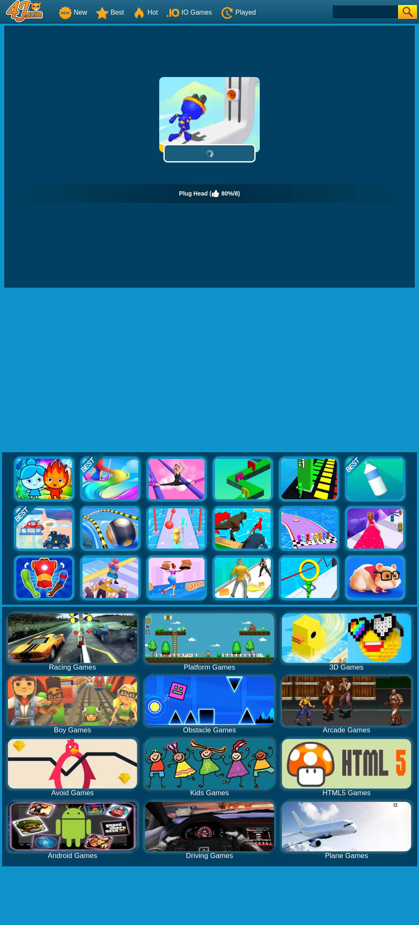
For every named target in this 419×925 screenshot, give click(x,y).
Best (110, 12)
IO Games (189, 12)
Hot (145, 12)
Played (238, 12)
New (73, 12)
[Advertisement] (78, 370)
